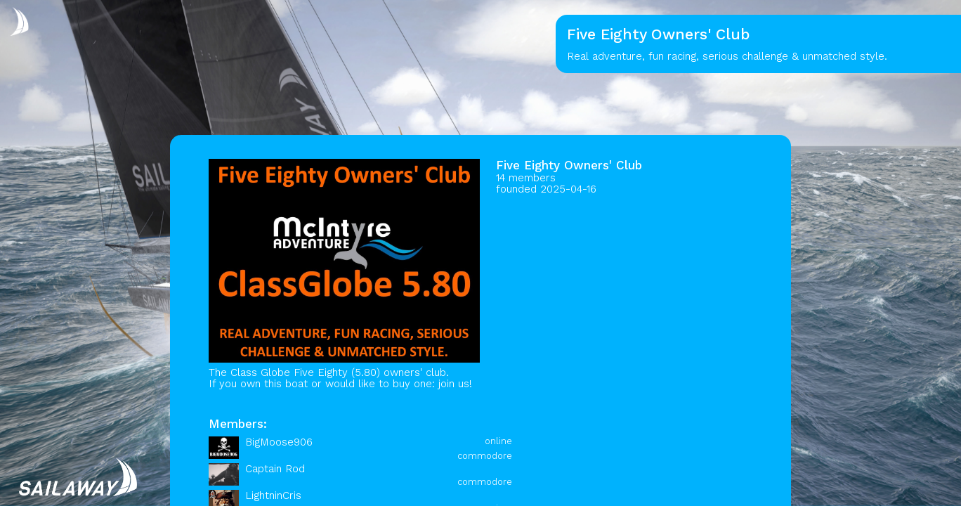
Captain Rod (275, 468)
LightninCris (273, 495)
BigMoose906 (279, 442)
